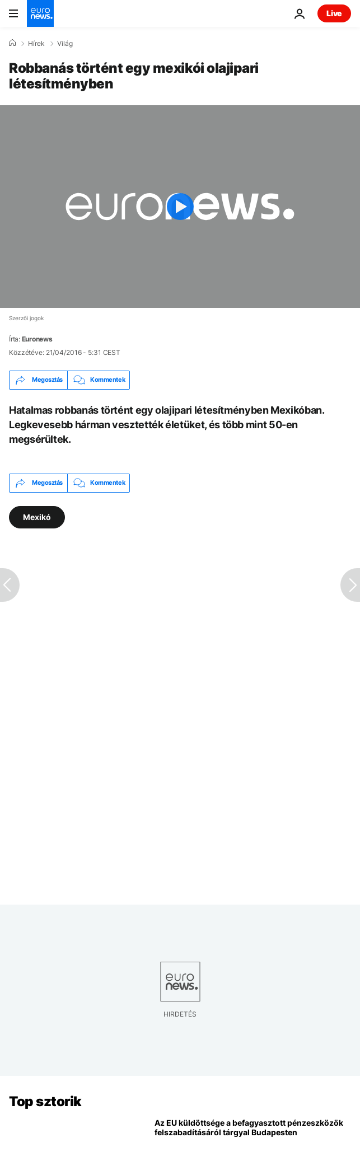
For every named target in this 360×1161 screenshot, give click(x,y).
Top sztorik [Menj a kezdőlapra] (45, 1101)
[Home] (12, 43)
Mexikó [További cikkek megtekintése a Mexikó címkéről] (37, 516)
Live (334, 13)
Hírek (36, 43)
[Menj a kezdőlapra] (40, 13)
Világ (65, 43)
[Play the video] (180, 206)
